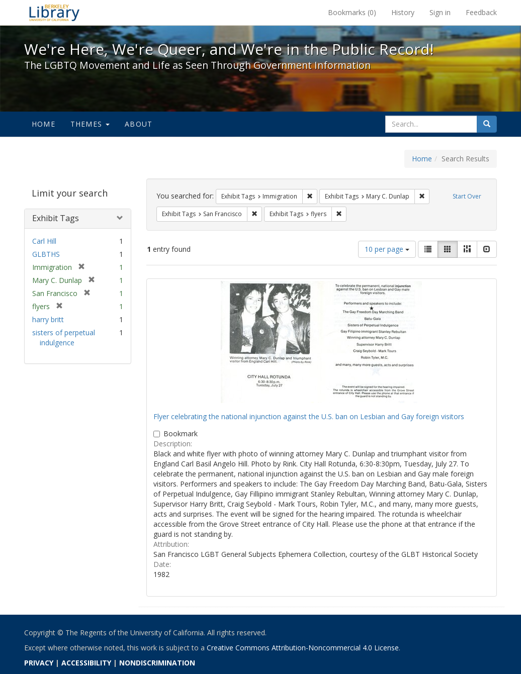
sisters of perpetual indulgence (63, 337)
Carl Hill (44, 241)
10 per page (387, 249)
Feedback (481, 12)
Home (43, 124)
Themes (90, 124)
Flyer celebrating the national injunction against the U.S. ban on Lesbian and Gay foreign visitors (308, 416)
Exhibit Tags (55, 218)
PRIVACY (38, 662)
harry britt (48, 319)
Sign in (440, 12)
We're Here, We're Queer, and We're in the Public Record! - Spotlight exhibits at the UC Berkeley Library (54, 12)
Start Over (467, 196)
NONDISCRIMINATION (157, 662)
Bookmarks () (352, 12)
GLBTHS (46, 254)
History (402, 12)
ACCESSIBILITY (86, 662)
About (138, 124)
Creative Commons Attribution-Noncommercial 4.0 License (303, 647)
